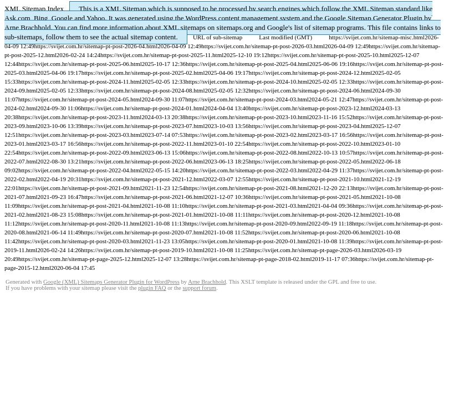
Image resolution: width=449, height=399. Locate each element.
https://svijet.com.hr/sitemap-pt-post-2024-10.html (247, 81)
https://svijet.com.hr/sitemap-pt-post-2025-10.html (329, 55)
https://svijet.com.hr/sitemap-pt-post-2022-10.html (310, 143)
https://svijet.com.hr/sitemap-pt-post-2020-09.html (247, 223)
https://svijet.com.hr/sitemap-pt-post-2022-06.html (143, 161)
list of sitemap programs (329, 27)
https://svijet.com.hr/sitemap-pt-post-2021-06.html (143, 196)
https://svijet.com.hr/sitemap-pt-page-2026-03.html (310, 250)
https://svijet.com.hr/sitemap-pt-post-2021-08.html (247, 188)
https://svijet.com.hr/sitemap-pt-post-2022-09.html (80, 152)
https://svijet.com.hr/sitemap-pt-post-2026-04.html (95, 46)
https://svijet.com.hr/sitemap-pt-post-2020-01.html (247, 241)
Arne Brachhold (27, 27)
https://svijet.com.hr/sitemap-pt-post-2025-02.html (143, 72)
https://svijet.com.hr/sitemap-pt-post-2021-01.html (143, 214)
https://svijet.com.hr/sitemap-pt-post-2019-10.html (143, 250)
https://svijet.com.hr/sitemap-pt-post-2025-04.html (247, 63)
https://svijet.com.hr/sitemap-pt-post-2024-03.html (247, 99)
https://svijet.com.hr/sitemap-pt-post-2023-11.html (79, 117)
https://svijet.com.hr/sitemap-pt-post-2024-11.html (79, 81)
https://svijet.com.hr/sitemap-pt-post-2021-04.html (80, 205)
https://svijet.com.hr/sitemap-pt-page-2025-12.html (80, 258)
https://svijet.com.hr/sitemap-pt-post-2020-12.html (310, 214)
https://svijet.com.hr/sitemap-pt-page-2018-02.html (249, 258)
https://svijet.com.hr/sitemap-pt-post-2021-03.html (247, 205)
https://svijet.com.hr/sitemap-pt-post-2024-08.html (143, 90)
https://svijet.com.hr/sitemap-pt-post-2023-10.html (247, 117)
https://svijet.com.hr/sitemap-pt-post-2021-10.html (311, 179)
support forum (199, 288)
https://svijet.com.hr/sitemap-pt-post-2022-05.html (311, 161)
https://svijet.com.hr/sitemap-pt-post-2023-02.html (247, 134)
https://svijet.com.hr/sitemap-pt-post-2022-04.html (80, 170)
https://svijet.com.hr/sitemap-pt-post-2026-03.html (263, 46)
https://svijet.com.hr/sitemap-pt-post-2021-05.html (311, 196)
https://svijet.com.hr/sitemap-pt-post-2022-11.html (143, 143)
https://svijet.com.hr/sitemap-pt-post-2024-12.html (311, 72)
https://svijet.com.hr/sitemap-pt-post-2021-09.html (80, 188)
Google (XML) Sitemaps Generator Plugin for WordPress (111, 282)
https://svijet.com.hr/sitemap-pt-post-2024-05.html (80, 99)
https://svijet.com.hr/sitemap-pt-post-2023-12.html (310, 108)
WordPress (201, 18)
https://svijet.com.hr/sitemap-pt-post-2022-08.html (247, 152)
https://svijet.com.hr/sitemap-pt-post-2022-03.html (247, 170)
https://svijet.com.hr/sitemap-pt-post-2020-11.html (79, 223)
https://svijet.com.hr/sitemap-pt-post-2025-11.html (161, 55)
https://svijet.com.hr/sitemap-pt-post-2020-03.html (80, 241)
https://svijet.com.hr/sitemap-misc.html (377, 37)
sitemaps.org (235, 27)
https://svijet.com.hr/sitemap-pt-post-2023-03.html (80, 134)
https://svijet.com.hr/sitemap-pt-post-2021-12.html (143, 179)
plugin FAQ (152, 288)
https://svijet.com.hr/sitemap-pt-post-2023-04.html (311, 125)
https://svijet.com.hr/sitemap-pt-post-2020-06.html (310, 232)
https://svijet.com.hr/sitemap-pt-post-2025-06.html (80, 63)
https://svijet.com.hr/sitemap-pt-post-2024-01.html (143, 108)
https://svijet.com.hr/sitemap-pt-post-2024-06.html (311, 90)
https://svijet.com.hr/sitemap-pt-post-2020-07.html (143, 232)
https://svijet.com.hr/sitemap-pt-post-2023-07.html (143, 125)
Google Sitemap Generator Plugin (374, 18)
